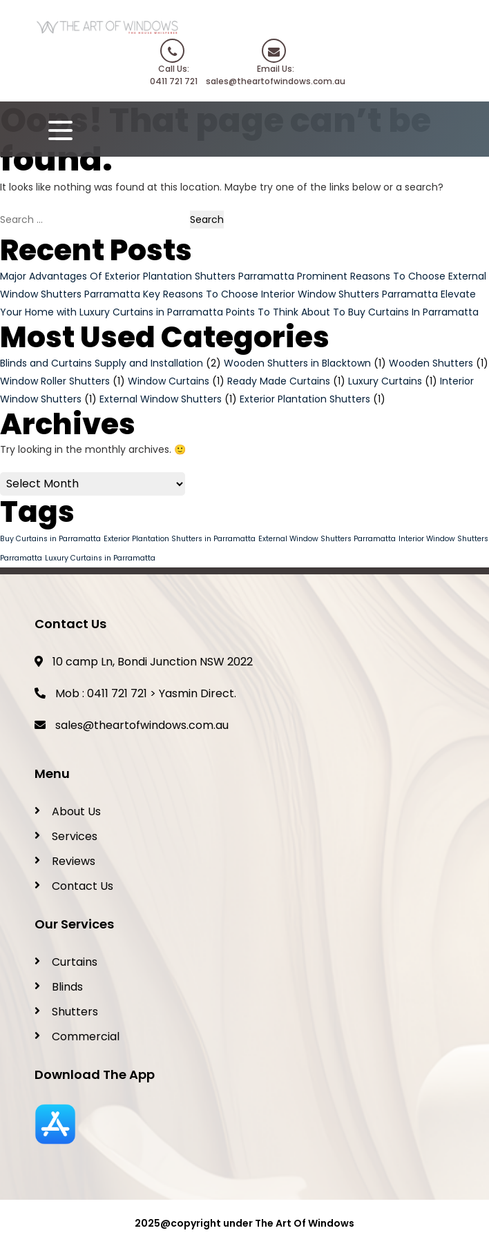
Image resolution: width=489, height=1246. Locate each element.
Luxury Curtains (385, 381)
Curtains (74, 962)
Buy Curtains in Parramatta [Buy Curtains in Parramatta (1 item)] (50, 539)
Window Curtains (168, 381)
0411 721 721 (117, 693)
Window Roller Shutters (55, 381)
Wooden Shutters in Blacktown (297, 363)
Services (74, 836)
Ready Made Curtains (278, 381)
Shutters (75, 1012)
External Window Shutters (160, 399)
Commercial (85, 1036)
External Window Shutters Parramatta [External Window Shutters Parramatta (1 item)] (327, 539)
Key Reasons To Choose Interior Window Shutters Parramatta (290, 294)
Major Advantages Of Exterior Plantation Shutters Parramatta (147, 276)
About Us (76, 811)
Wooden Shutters (431, 363)
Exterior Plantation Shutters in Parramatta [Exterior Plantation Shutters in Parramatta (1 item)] (180, 539)
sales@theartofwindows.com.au (142, 725)
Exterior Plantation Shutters (305, 399)
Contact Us (82, 886)
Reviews (73, 861)
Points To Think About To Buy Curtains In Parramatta (352, 312)
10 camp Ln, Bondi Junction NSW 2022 (144, 662)
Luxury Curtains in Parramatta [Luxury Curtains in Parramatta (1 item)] (100, 558)
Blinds (67, 987)
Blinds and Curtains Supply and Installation (101, 363)
